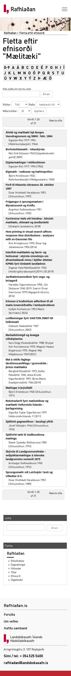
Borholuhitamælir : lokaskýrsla (25, 149)
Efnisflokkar (17, 560)
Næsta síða (55, 120)
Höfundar (16, 568)
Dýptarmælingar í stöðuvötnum (25, 162)
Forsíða (9, 614)
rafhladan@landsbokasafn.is (26, 662)
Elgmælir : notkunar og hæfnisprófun (29, 171)
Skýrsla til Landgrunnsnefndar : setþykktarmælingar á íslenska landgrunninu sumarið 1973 (26, 455)
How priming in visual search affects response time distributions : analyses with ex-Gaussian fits (30, 235)
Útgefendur (17, 579)
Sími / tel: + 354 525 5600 (23, 656)
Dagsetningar (18, 564)
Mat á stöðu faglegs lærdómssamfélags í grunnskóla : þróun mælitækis (27, 363)
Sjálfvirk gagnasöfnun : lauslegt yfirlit (29, 421)
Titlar (14, 572)
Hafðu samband (15, 628)
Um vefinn (11, 621)
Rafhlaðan (22, 9)
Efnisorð (15, 576)
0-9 (7, 67)
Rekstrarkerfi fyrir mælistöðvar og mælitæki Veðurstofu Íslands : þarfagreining (27, 404)
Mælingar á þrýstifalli (19, 387)
